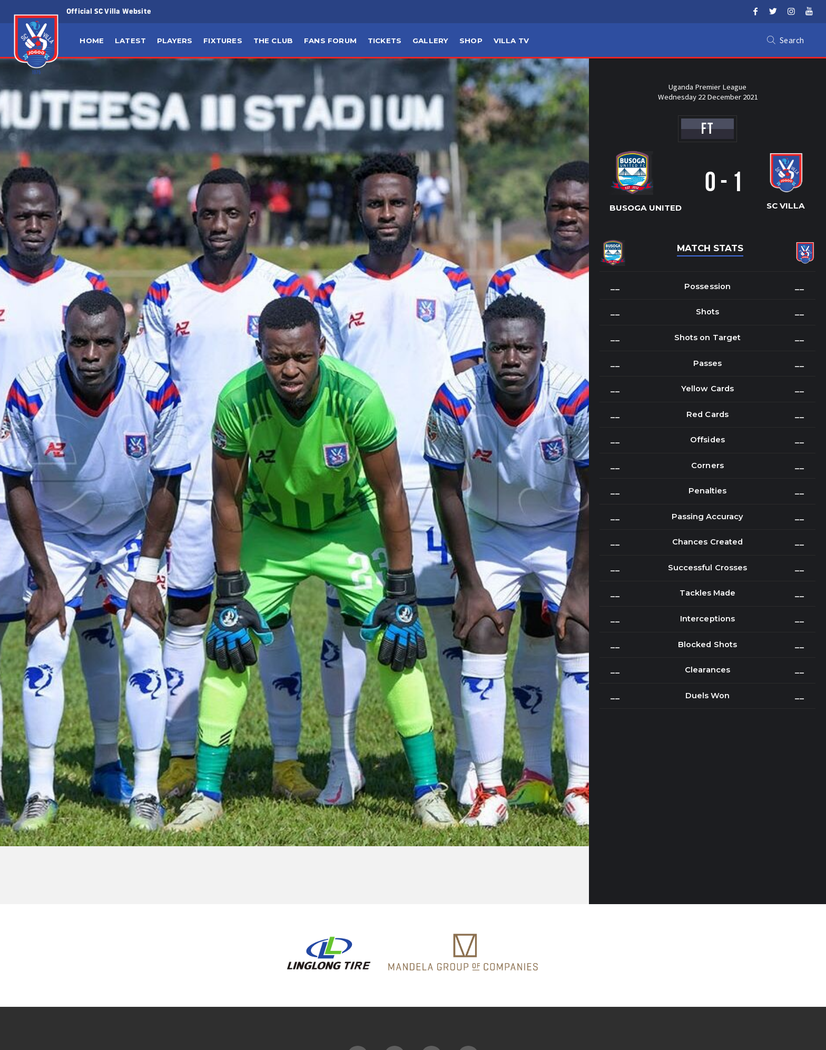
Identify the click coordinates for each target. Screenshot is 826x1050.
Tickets (384, 40)
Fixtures (222, 40)
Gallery (430, 40)
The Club (273, 40)
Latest (130, 40)
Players (174, 40)
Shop (471, 40)
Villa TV (511, 40)
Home (92, 40)
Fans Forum (330, 40)
